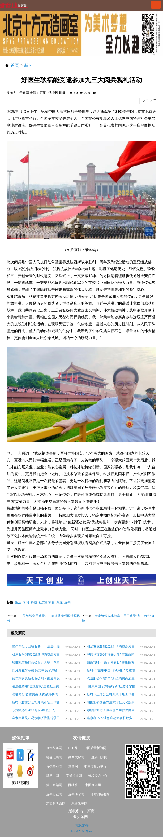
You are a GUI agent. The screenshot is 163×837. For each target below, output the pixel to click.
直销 (67, 602)
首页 (15, 65)
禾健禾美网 (79, 803)
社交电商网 (54, 757)
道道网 (73, 766)
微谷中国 (52, 776)
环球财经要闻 (100, 794)
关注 (59, 602)
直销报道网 (74, 776)
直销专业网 (54, 766)
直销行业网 (54, 794)
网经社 (73, 785)
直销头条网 (54, 748)
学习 (26, 602)
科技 (34, 602)
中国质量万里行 (95, 766)
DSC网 (73, 748)
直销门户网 (99, 757)
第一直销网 (54, 785)
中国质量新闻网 (95, 748)
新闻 (28, 65)
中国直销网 (92, 785)
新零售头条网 (55, 803)
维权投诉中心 (97, 776)
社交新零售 (47, 602)
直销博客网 (76, 794)
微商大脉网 (76, 757)
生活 (18, 602)
